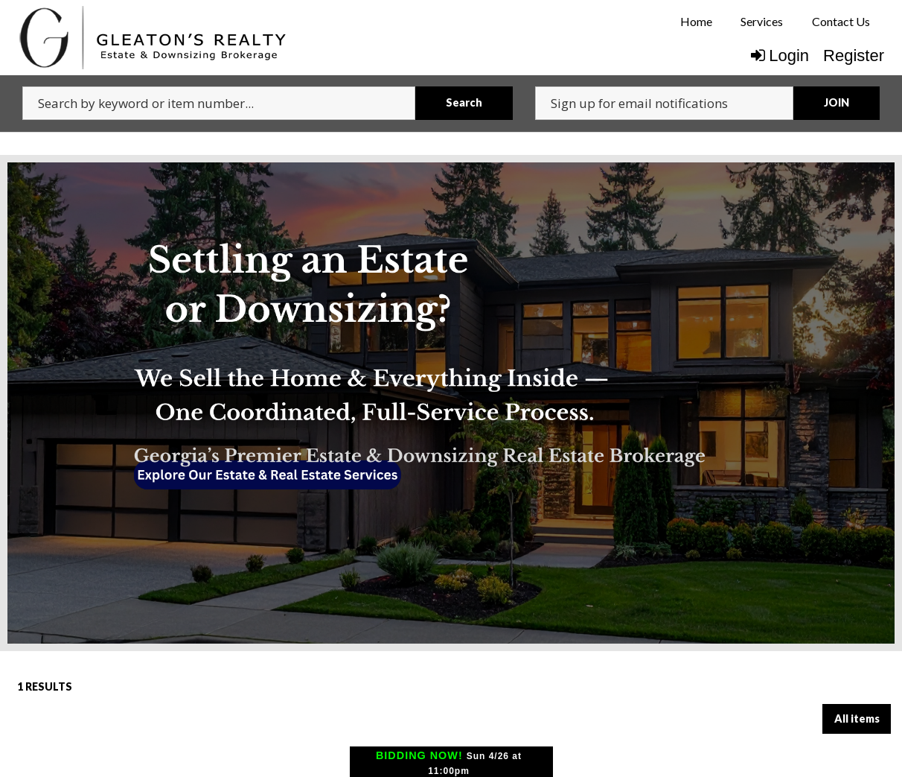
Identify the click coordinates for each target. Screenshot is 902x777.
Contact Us (841, 21)
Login (780, 55)
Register (853, 55)
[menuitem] (696, 21)
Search (464, 102)
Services (762, 21)
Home (696, 21)
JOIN (836, 102)
